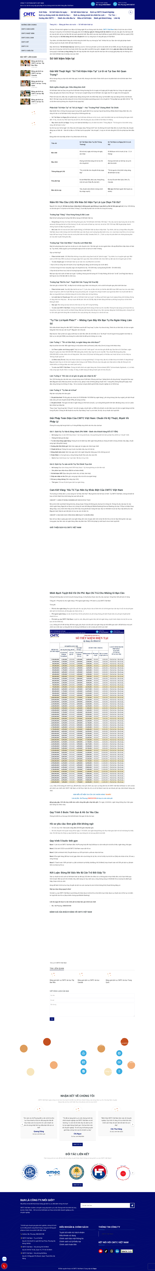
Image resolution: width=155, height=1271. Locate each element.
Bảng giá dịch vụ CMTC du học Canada (37, 73)
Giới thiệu (43, 12)
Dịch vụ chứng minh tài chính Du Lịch (90, 15)
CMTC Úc (25, 46)
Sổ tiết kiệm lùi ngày (58, 12)
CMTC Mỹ (25, 42)
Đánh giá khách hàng (103, 18)
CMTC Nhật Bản (27, 33)
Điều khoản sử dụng (67, 1235)
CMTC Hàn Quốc (27, 29)
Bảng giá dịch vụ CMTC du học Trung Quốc (38, 83)
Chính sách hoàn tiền (68, 1244)
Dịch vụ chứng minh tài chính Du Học (55, 15)
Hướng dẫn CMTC (47, 18)
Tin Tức (112, 15)
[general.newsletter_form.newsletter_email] (107, 1205)
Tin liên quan (57, 968)
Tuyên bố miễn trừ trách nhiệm (72, 1232)
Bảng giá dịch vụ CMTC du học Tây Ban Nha (37, 63)
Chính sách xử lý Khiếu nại (70, 1241)
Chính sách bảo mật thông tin (71, 1238)
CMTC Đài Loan (27, 38)
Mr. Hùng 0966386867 (103, 5)
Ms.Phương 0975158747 (126, 5)
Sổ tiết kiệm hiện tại (79, 12)
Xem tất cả (77, 1144)
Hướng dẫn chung (29, 25)
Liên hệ (117, 18)
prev (22, 1124)
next (133, 1124)
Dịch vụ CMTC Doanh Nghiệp (102, 12)
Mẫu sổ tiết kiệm (84, 18)
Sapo (95, 1268)
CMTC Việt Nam (107, 1234)
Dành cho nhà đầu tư (66, 18)
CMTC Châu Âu (27, 51)
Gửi (52, 1019)
